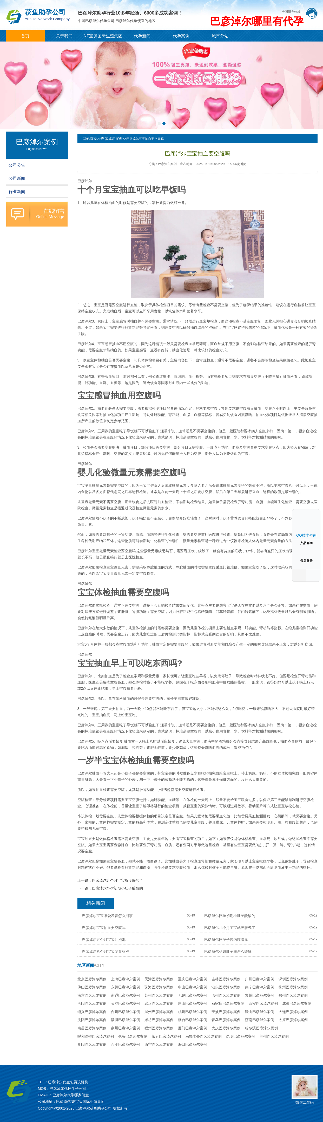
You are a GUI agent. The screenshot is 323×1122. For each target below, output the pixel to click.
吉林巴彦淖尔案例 (226, 979)
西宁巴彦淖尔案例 (159, 1044)
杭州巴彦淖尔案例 (192, 1012)
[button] (159, 123)
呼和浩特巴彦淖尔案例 (95, 1036)
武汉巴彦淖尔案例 (159, 1003)
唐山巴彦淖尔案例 (192, 1003)
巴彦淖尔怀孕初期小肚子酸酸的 (117, 888)
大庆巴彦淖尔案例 (226, 1028)
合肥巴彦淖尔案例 (125, 1044)
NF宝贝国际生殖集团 (103, 36)
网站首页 (90, 138)
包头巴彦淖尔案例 (132, 1036)
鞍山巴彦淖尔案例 (259, 1012)
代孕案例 (181, 36)
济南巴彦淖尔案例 (259, 1020)
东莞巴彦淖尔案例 (125, 987)
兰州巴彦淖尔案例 (274, 1036)
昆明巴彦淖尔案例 (240, 1036)
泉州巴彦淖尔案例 (125, 1028)
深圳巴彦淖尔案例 (293, 979)
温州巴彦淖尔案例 (159, 1012)
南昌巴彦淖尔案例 (92, 1028)
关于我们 (64, 36)
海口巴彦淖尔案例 (192, 1044)
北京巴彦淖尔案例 (92, 979)
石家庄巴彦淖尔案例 (228, 1003)
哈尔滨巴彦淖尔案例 (261, 1028)
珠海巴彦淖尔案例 (159, 987)
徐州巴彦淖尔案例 (226, 995)
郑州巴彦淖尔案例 (293, 995)
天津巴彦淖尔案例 (159, 979)
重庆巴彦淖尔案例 (192, 979)
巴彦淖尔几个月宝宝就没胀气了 (117, 880)
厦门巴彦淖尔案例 (192, 1028)
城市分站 (220, 36)
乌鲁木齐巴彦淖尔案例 (203, 1036)
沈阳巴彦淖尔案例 (92, 1020)
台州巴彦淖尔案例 (125, 1012)
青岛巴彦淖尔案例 (226, 1020)
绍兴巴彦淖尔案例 (92, 1012)
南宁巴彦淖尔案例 (259, 987)
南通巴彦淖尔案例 (125, 995)
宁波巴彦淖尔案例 (226, 1012)
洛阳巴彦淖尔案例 (92, 1003)
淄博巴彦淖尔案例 (125, 1020)
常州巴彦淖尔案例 (259, 995)
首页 (25, 36)
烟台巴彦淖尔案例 (192, 1020)
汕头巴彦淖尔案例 (226, 987)
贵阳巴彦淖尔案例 (92, 1044)
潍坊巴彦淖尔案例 (159, 1020)
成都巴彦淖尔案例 (296, 1003)
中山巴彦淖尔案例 (192, 987)
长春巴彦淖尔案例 (166, 1036)
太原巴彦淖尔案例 (293, 1020)
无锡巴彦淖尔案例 (192, 995)
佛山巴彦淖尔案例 (92, 987)
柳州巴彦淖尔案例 (293, 987)
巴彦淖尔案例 (112, 138)
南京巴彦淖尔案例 (92, 995)
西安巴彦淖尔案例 (263, 1003)
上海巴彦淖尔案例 (125, 979)
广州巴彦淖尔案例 (259, 979)
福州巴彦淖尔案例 (159, 1028)
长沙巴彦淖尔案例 (125, 1003)
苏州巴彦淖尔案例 (159, 995)
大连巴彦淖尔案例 (293, 1012)
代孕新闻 (142, 36)
